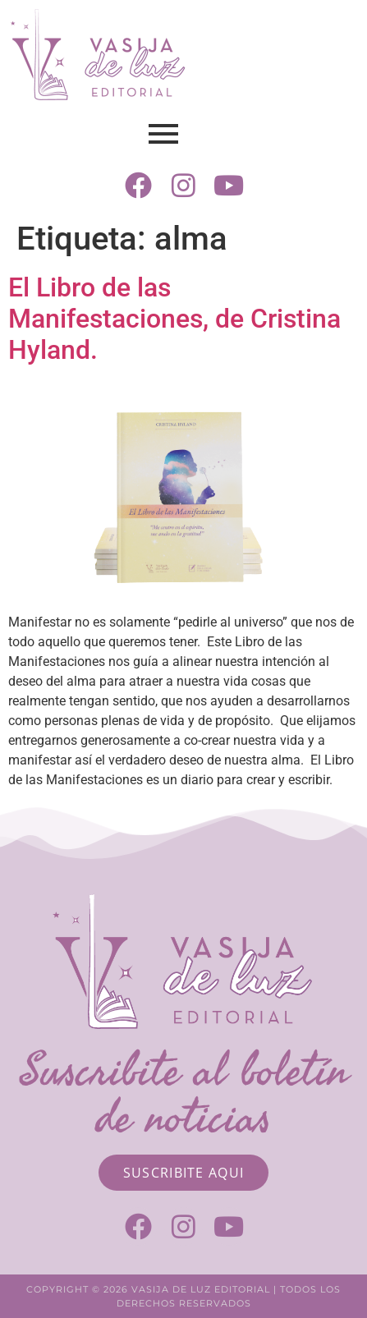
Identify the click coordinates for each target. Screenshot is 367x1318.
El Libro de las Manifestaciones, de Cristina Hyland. (174, 319)
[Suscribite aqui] (184, 1173)
